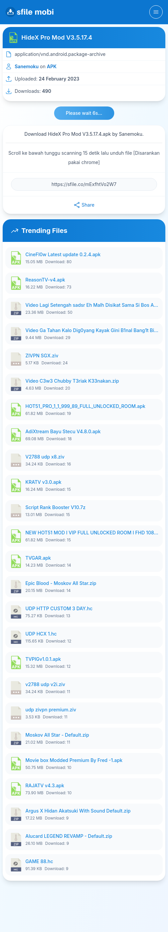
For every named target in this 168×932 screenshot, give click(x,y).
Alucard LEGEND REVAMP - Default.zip (68, 836)
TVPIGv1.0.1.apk (43, 659)
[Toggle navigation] (156, 12)
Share (83, 205)
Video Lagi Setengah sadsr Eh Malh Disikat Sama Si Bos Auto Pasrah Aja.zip (92, 305)
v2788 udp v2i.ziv (45, 684)
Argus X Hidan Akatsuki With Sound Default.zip (78, 811)
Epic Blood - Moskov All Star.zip (60, 583)
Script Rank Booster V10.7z (55, 507)
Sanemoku (27, 66)
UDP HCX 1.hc (41, 634)
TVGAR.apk (38, 558)
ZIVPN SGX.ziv (41, 355)
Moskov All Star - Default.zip (57, 735)
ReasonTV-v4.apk (45, 279)
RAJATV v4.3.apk (44, 785)
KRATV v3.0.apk (43, 482)
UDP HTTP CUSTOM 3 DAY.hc (59, 608)
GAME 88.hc (39, 861)
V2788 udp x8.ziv (44, 457)
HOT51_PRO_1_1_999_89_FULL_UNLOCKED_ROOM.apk (85, 406)
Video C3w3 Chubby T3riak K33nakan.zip (72, 381)
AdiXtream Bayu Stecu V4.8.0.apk (63, 431)
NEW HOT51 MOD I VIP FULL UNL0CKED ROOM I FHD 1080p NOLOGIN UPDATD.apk (92, 532)
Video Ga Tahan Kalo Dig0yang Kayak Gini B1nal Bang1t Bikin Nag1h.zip (92, 330)
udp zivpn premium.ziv (50, 709)
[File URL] (84, 184)
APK (51, 66)
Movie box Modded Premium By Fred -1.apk (73, 760)
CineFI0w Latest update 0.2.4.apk (63, 254)
